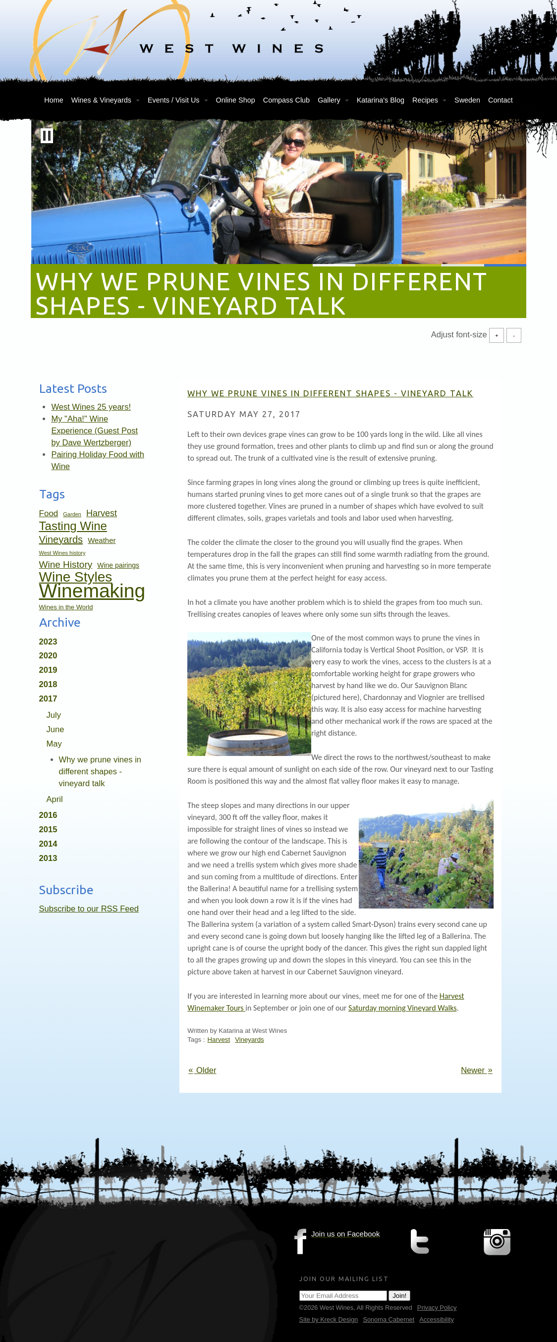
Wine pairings (118, 565)
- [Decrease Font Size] (514, 335)
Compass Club (286, 100)
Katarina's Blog (380, 100)
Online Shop (235, 100)
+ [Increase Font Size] (496, 335)
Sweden (467, 100)
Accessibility (436, 1319)
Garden (72, 514)
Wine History (66, 564)
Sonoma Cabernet (388, 1319)
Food (48, 513)
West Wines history (62, 553)
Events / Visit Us (174, 100)
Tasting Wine (73, 526)
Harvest (101, 513)
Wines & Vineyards (101, 100)
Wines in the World (66, 607)
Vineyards (61, 539)
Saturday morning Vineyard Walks (402, 1008)
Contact (500, 100)
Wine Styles (75, 577)
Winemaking (92, 590)
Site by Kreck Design (328, 1319)
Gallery (329, 100)
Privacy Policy (437, 1307)
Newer (477, 1070)
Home (53, 100)
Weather (101, 540)
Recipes (425, 100)
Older (201, 1070)
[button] (47, 136)
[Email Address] (343, 1295)
